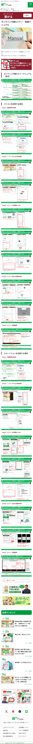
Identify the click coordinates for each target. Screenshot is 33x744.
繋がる (12, 9)
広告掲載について (24, 727)
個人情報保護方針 (8, 736)
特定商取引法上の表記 (9, 733)
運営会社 (5, 730)
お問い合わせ (22, 733)
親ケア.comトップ (5, 9)
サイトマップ (22, 736)
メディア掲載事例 (23, 730)
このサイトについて (8, 727)
